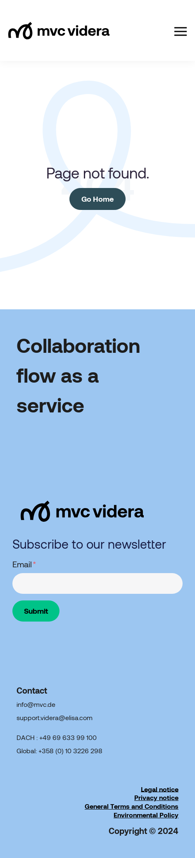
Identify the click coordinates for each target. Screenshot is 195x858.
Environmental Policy (146, 815)
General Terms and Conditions (131, 806)
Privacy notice (156, 797)
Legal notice (159, 789)
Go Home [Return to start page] (97, 198)
